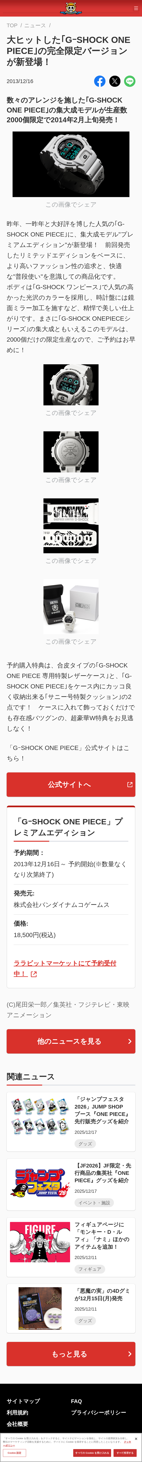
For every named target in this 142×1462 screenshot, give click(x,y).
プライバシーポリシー (98, 1413)
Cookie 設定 (14, 1454)
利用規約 (17, 1413)
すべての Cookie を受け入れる (92, 1454)
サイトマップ (23, 1401)
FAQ (76, 1401)
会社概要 (17, 1424)
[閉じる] (136, 1440)
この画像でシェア (71, 204)
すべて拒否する (125, 1454)
